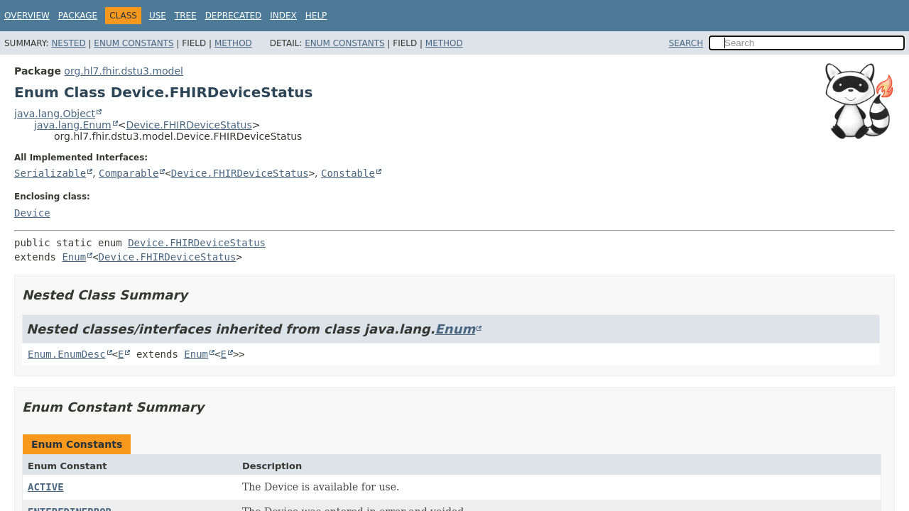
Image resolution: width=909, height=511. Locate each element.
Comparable (128, 173)
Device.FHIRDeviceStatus (188, 125)
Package (77, 16)
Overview (27, 16)
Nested (68, 43)
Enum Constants (133, 43)
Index (283, 16)
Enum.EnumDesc (67, 354)
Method (233, 43)
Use (157, 16)
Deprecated (233, 16)
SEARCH (686, 43)
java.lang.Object (54, 113)
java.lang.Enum (72, 125)
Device (32, 213)
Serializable (50, 173)
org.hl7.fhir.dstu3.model (123, 71)
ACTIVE (46, 487)
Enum (74, 257)
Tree (186, 16)
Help (316, 16)
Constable (348, 173)
